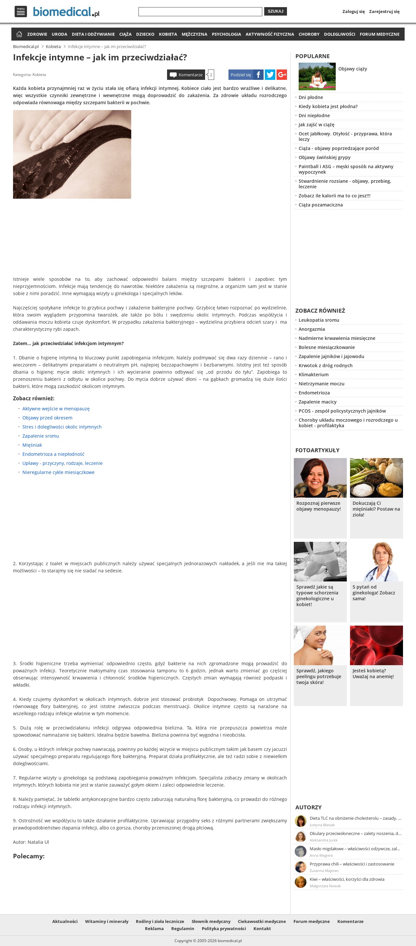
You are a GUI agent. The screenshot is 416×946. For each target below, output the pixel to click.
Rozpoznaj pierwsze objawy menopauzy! (318, 506)
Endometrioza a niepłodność (53, 454)
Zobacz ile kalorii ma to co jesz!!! (334, 196)
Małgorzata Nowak (325, 885)
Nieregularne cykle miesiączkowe (58, 472)
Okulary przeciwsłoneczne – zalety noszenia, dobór (356, 833)
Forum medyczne (379, 34)
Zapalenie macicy (318, 402)
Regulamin (182, 928)
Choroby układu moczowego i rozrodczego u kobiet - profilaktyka (348, 423)
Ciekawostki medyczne (262, 921)
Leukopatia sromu (319, 320)
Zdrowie (37, 34)
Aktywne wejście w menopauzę (56, 408)
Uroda (59, 34)
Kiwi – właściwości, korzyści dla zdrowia (347, 879)
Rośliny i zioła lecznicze (160, 921)
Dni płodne (311, 97)
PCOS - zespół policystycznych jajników (342, 411)
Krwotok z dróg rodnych (326, 365)
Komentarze (190, 75)
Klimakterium (314, 374)
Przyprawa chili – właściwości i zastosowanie (352, 864)
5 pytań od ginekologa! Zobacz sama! (374, 593)
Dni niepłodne (314, 115)
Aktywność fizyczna (270, 34)
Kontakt (262, 928)
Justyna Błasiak (322, 824)
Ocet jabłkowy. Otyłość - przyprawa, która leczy (345, 136)
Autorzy (308, 807)
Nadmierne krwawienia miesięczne (337, 338)
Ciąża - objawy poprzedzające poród (339, 148)
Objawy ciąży (352, 69)
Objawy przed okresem (47, 418)
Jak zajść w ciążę (316, 124)
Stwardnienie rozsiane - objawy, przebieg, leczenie (345, 184)
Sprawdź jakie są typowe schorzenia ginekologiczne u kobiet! (317, 595)
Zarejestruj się (384, 11)
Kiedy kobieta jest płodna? (328, 106)
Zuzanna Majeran (324, 870)
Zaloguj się (354, 11)
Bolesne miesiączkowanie (327, 347)
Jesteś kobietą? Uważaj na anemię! (373, 673)
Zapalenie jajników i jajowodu (331, 356)
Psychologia (226, 34)
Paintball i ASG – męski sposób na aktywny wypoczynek (346, 169)
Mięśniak (32, 445)
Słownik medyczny (211, 921)
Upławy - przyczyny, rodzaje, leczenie (62, 463)
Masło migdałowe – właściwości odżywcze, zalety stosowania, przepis (356, 849)
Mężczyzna (194, 34)
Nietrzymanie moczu (321, 383)
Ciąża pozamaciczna (321, 205)
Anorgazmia (312, 329)
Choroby (309, 34)
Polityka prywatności (224, 928)
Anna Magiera (321, 855)
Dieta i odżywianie (93, 34)
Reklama (154, 928)
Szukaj (275, 11)
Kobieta (168, 34)
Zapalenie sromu (40, 436)
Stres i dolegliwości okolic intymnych (62, 427)
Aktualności (65, 921)
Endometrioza (314, 393)
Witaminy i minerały (106, 921)
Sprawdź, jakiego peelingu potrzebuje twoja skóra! (318, 676)
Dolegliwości (339, 34)
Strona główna (18, 35)
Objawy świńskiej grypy (325, 157)
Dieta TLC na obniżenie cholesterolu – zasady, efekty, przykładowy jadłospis (356, 818)
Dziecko (145, 34)
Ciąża (125, 34)
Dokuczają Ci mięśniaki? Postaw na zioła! (376, 509)
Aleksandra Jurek (324, 840)
